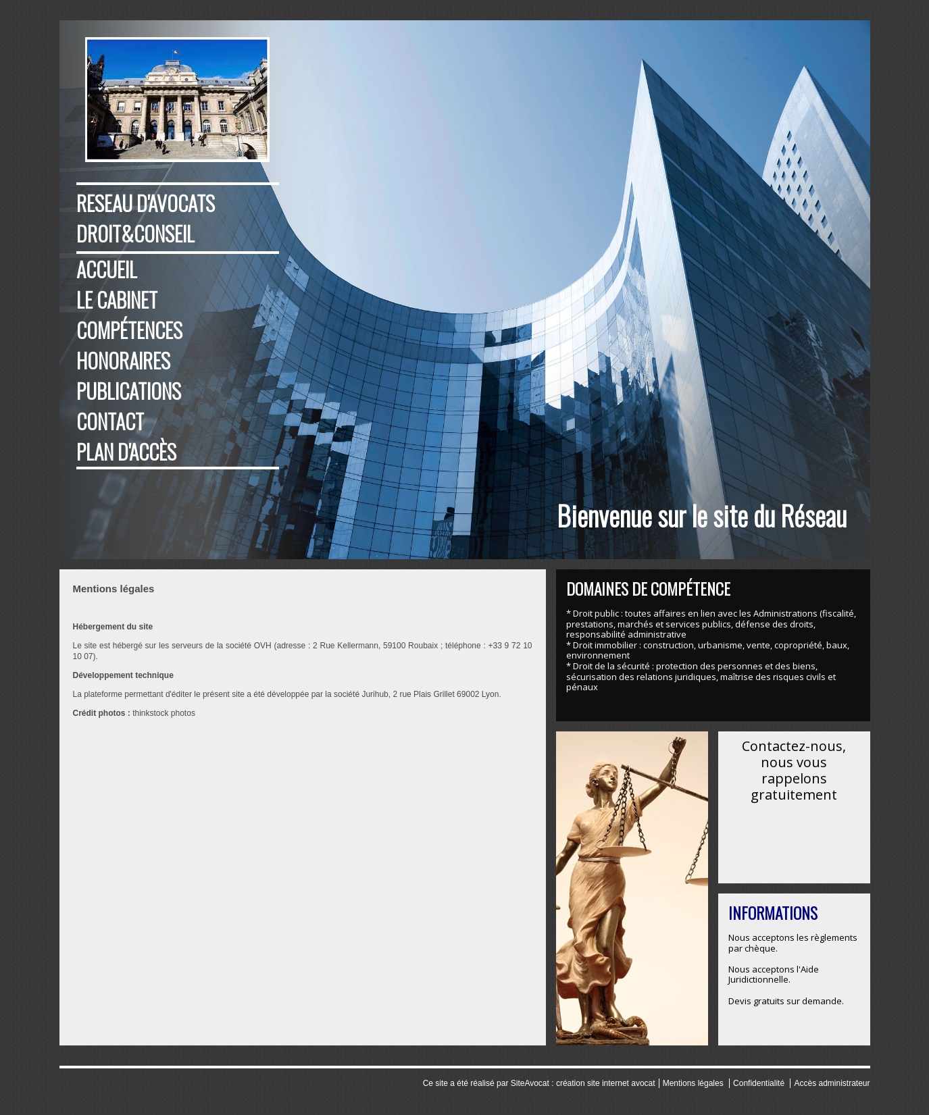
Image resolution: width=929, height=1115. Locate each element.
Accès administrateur (832, 1083)
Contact (110, 421)
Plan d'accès (126, 451)
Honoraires (123, 360)
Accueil (106, 269)
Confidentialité (758, 1083)
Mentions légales (693, 1083)
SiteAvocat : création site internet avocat (583, 1083)
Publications (128, 390)
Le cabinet (116, 299)
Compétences (129, 330)
